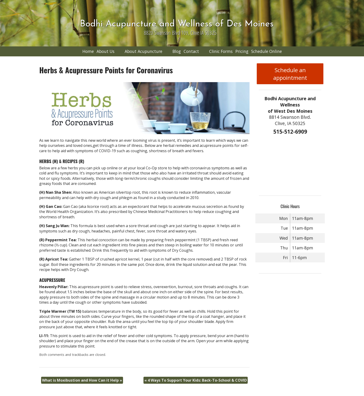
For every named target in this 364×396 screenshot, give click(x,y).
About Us (105, 51)
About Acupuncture (143, 51)
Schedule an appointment (290, 73)
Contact (191, 51)
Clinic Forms (221, 51)
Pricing (241, 51)
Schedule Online (266, 51)
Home (88, 51)
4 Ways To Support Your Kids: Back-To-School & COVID (195, 380)
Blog (176, 51)
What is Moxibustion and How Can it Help (82, 380)
